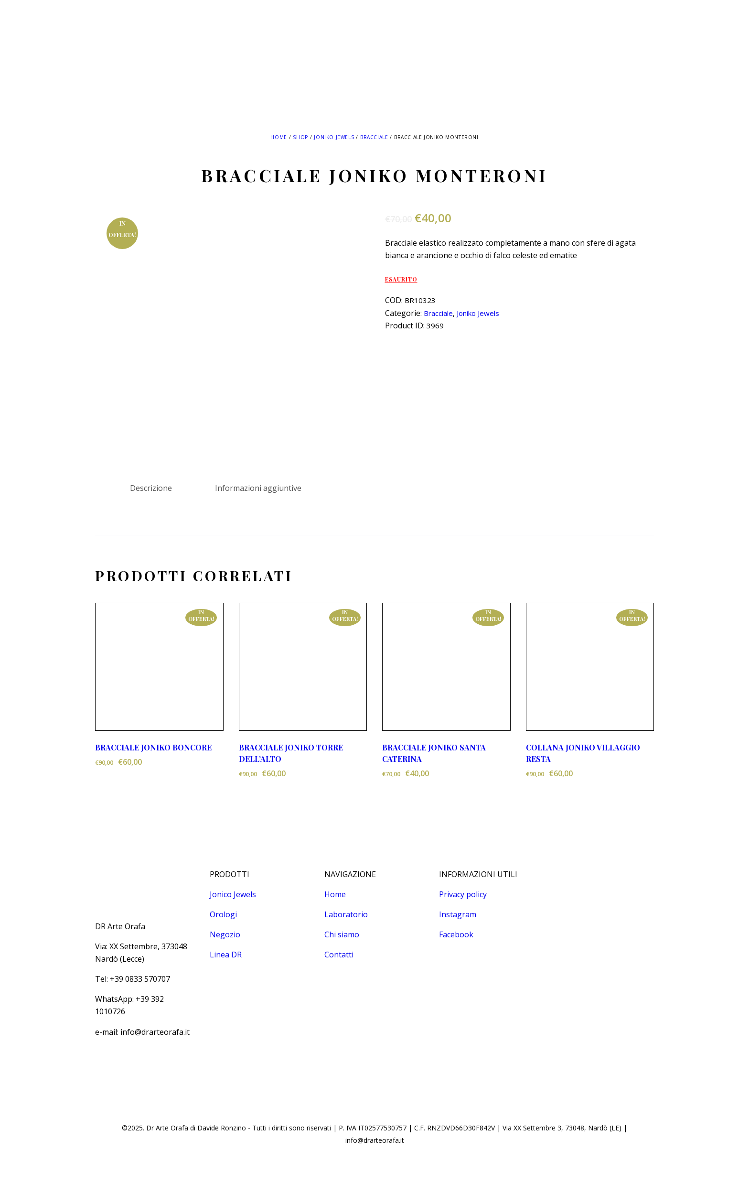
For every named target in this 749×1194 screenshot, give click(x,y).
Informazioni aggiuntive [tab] (258, 488)
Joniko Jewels (334, 137)
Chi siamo (341, 934)
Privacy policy (463, 894)
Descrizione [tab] (151, 488)
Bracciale (374, 137)
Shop (300, 137)
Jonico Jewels (233, 894)
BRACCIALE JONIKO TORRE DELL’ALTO (291, 753)
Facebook (456, 934)
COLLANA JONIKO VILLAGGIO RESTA (583, 753)
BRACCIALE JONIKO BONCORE (153, 747)
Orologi (223, 914)
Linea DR (226, 954)
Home (278, 137)
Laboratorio (346, 914)
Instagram (457, 914)
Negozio (225, 934)
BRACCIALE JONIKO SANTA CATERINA (434, 753)
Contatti (338, 954)
